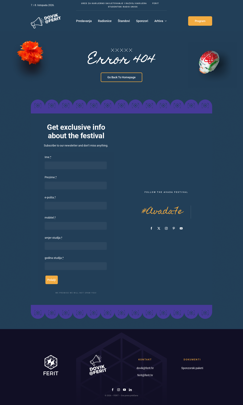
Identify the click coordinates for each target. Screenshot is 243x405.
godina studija (54, 257)
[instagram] (166, 228)
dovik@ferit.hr (145, 368)
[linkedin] (130, 389)
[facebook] (151, 228)
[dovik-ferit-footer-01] (97, 356)
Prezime (51, 177)
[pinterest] (174, 228)
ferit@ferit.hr (145, 375)
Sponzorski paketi (192, 368)
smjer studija (53, 237)
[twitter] (159, 228)
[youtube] (181, 228)
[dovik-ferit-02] (46, 14)
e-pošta (50, 197)
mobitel (50, 217)
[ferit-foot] (50, 356)
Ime (48, 157)
